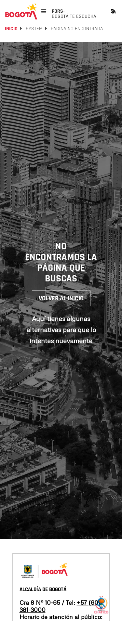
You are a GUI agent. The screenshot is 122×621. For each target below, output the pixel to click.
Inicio (11, 28)
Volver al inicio (61, 298)
